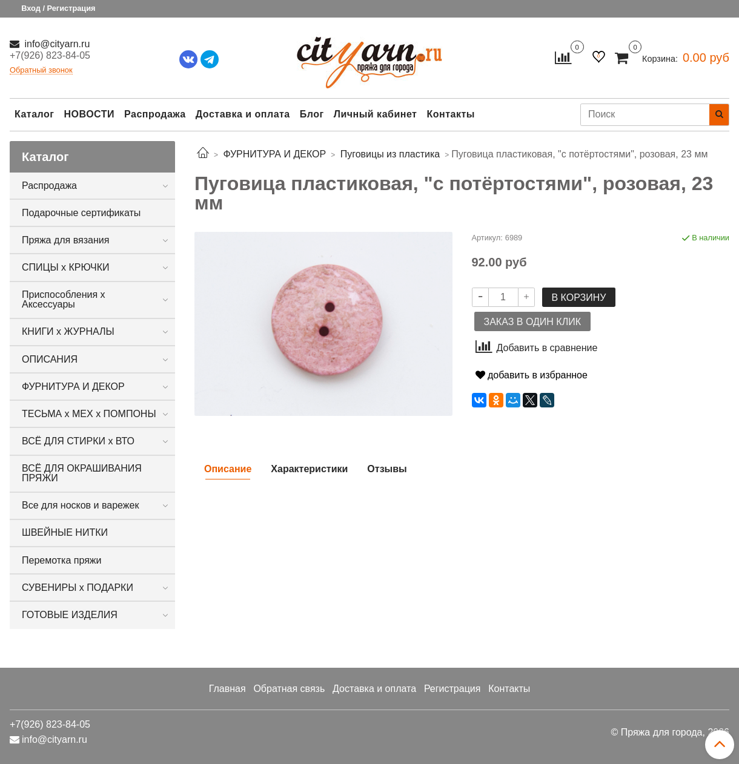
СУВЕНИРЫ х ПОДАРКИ (77, 587)
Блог (312, 114)
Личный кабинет (375, 114)
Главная (227, 688)
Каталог (34, 114)
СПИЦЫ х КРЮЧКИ (66, 267)
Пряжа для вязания (65, 240)
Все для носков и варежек (80, 505)
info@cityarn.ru (56, 44)
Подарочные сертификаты (81, 213)
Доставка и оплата (243, 114)
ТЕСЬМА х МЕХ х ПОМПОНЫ (89, 414)
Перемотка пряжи (61, 560)
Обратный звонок (41, 70)
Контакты (450, 114)
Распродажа (155, 114)
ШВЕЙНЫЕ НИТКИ (65, 532)
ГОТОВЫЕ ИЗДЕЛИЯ (70, 615)
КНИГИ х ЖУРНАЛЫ (68, 331)
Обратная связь (289, 688)
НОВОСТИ (89, 114)
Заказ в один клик (532, 322)
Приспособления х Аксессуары (63, 299)
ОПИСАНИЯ (50, 359)
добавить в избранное (532, 375)
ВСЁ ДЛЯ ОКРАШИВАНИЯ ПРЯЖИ (82, 473)
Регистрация (452, 688)
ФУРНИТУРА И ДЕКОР (73, 386)
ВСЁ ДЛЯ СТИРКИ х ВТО (78, 441)
